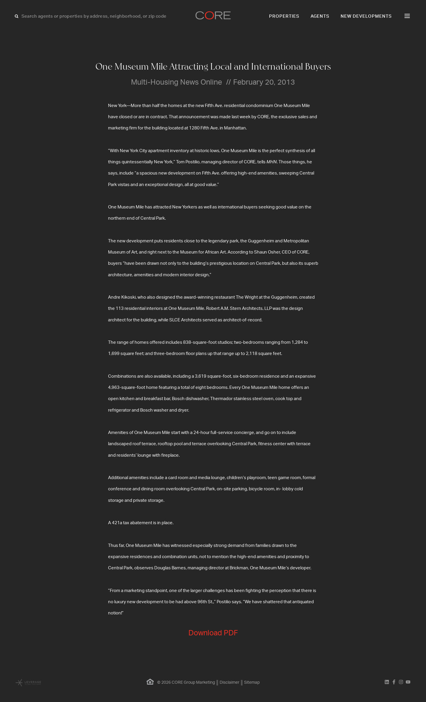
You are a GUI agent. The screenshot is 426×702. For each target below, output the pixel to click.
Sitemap (252, 682)
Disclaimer (229, 682)
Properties (284, 16)
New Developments (366, 16)
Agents (320, 16)
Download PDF (213, 633)
